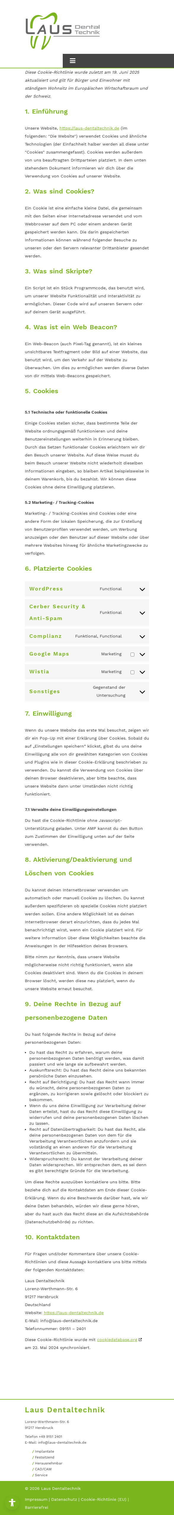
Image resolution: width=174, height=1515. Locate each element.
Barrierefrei (36, 1507)
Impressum (36, 1499)
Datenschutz (64, 1499)
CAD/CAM (43, 1469)
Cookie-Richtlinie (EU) (103, 1499)
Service (41, 1475)
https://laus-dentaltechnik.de (89, 128)
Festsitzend (44, 1457)
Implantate (44, 1451)
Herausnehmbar (48, 1463)
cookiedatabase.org (117, 1339)
